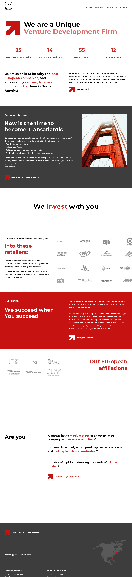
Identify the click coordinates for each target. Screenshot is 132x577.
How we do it (82, 89)
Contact (121, 7)
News (109, 7)
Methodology (94, 7)
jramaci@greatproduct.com (18, 555)
